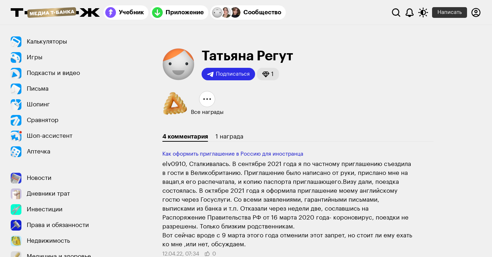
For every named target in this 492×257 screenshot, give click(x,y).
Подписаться (228, 74)
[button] (268, 74)
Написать (449, 12)
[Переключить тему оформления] (423, 12)
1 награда (229, 136)
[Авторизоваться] (476, 12)
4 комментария (185, 136)
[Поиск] (396, 12)
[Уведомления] (409, 12)
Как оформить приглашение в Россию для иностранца (232, 154)
